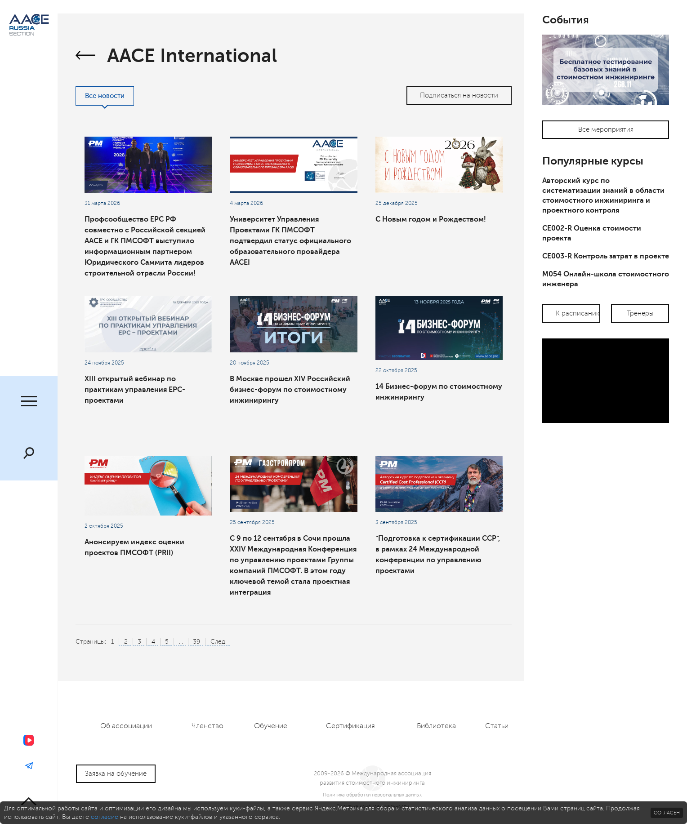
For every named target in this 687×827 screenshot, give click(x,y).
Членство (207, 726)
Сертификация (350, 726)
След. (218, 641)
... (181, 641)
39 (196, 641)
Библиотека (436, 726)
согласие (104, 817)
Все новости (105, 96)
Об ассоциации (126, 726)
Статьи (497, 726)
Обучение (270, 726)
